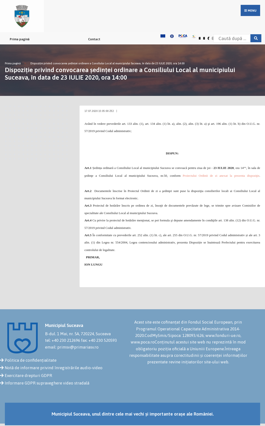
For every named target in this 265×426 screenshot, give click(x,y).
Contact (94, 39)
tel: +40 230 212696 (62, 340)
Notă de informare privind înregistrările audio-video (53, 367)
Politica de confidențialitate (30, 360)
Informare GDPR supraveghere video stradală (47, 383)
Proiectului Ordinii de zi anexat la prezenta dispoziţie (221, 175)
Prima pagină (19, 39)
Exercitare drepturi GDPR (28, 375)
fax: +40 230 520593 (99, 340)
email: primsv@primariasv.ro (72, 347)
